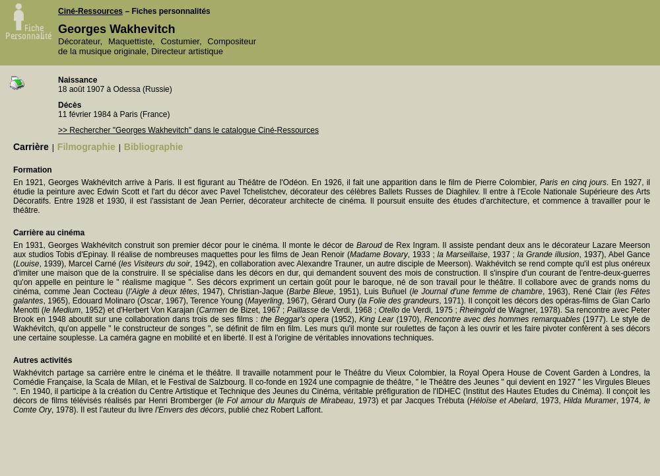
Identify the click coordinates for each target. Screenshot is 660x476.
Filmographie (86, 146)
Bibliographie (153, 146)
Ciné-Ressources (90, 11)
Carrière (31, 146)
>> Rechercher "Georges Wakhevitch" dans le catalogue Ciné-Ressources (188, 130)
